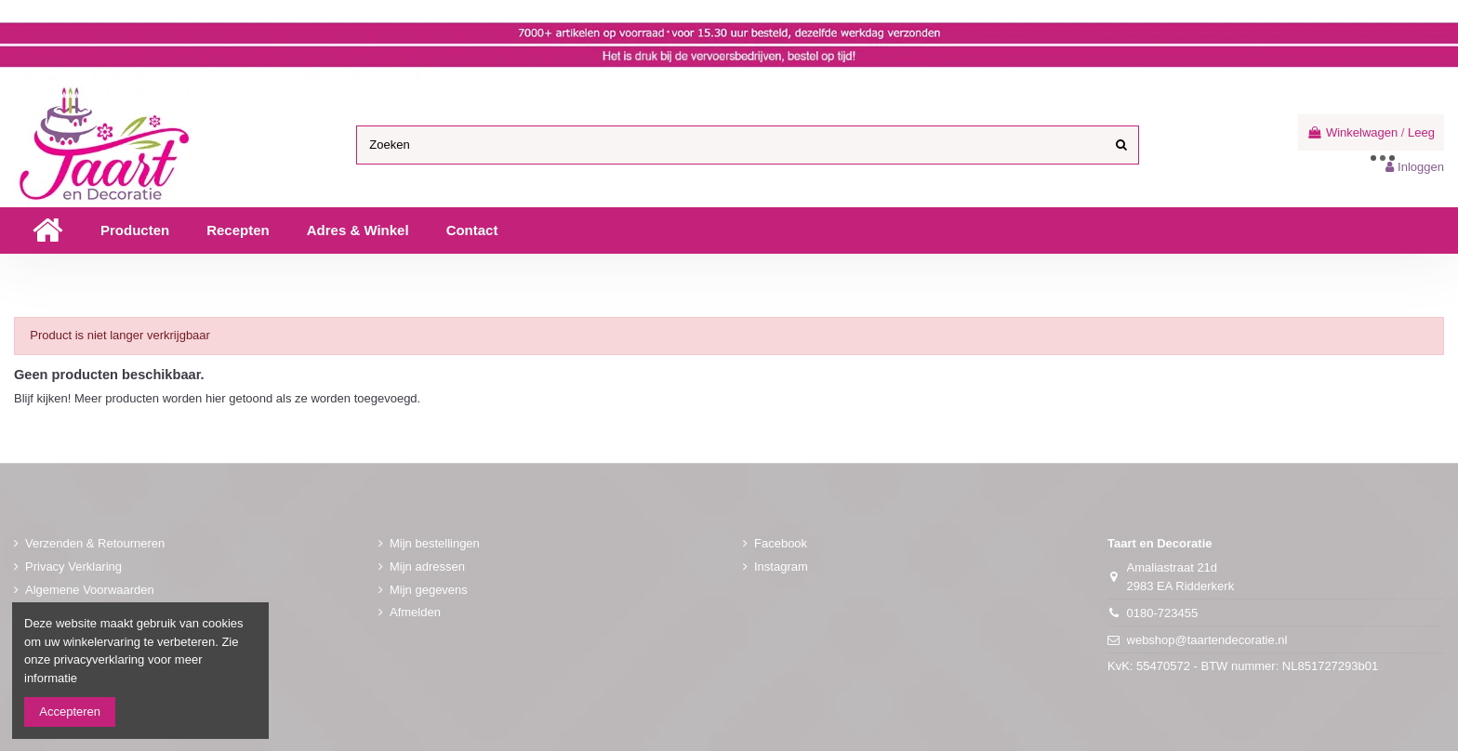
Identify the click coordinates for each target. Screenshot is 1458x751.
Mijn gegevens (429, 590)
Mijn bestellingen (435, 543)
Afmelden (415, 612)
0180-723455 (1163, 613)
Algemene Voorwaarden (89, 590)
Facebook (780, 543)
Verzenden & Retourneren (95, 543)
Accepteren (69, 711)
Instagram (781, 566)
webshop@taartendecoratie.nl (1207, 640)
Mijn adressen (427, 566)
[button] (135, 230)
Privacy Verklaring (73, 566)
